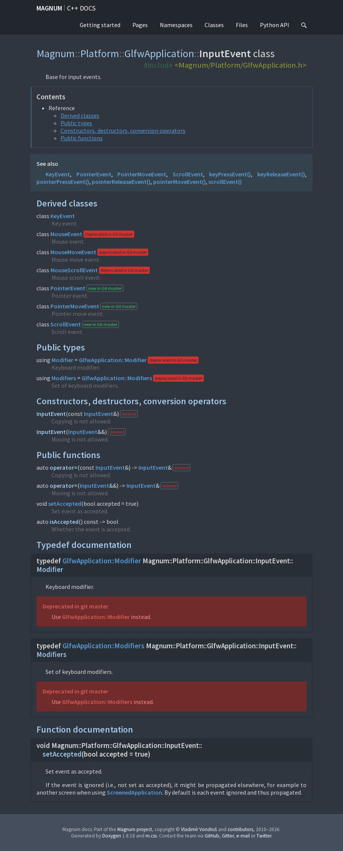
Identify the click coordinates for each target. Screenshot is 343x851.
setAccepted (64, 503)
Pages (140, 25)
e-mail (243, 836)
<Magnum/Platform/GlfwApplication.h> (241, 65)
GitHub (212, 836)
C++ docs (81, 8)
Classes (214, 25)
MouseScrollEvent (74, 270)
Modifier (62, 360)
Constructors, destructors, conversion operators (123, 130)
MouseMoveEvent (73, 252)
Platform (99, 53)
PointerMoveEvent (141, 174)
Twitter (263, 836)
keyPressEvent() (230, 174)
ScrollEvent (188, 174)
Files (242, 25)
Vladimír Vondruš (199, 829)
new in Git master (105, 288)
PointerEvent (93, 174)
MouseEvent (66, 234)
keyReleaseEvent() (281, 174)
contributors (240, 829)
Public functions (82, 138)
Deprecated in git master (75, 606)
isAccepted (64, 521)
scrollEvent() (225, 181)
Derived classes (80, 115)
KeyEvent (58, 174)
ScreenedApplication (134, 792)
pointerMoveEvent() (179, 181)
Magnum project (134, 829)
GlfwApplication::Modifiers (117, 378)
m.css (151, 836)
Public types (76, 123)
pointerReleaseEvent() (121, 181)
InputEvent (51, 413)
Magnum (49, 8)
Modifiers (64, 378)
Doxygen (111, 836)
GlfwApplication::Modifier (113, 360)
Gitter (228, 836)
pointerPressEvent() (62, 181)
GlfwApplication (159, 53)
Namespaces (176, 25)
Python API (274, 25)
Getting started (100, 25)
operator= (63, 467)
